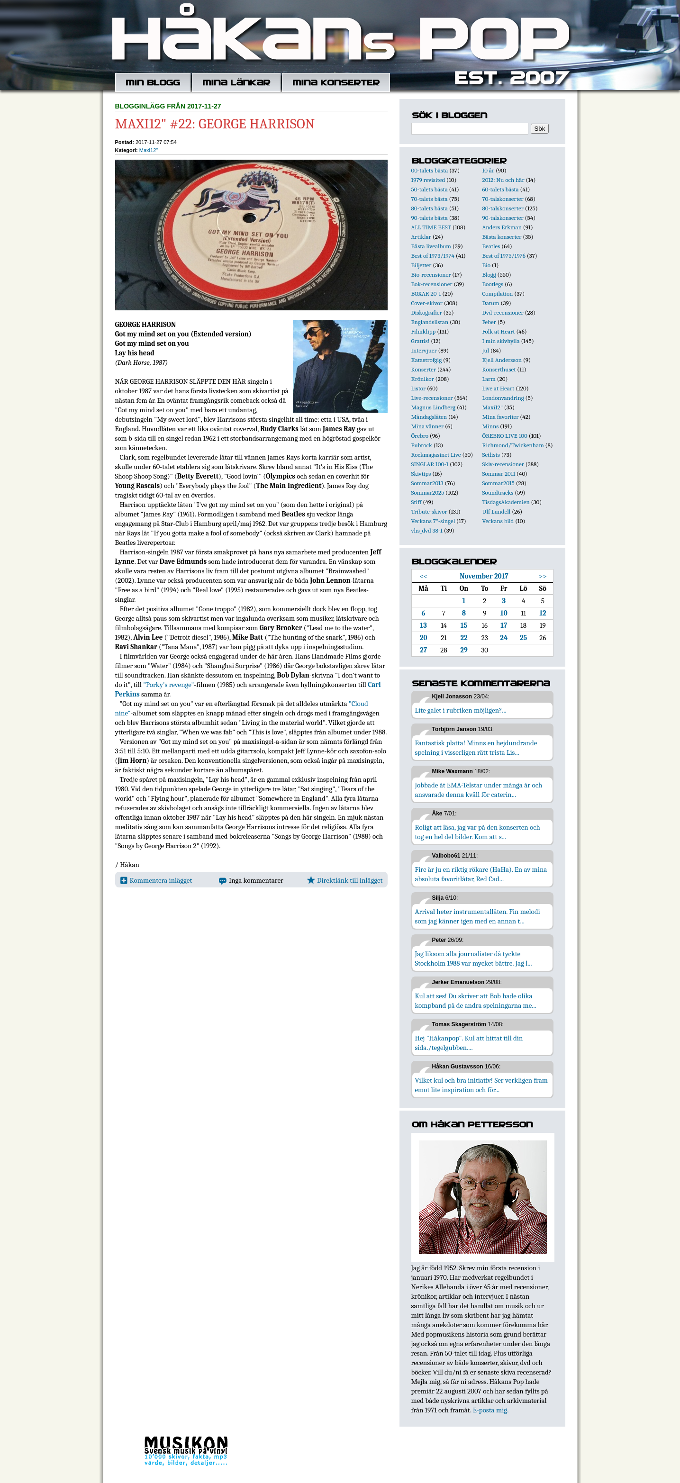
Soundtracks (498, 492)
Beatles (491, 246)
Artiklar (421, 236)
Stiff (416, 502)
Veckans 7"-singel (433, 520)
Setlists (491, 454)
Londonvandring (503, 397)
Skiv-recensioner (503, 464)
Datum (490, 303)
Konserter (423, 369)
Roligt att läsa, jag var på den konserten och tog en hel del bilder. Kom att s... (477, 832)
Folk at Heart (498, 331)
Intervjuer (424, 350)
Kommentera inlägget (156, 880)
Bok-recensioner (432, 284)
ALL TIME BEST (431, 227)
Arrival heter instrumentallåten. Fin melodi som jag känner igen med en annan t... (477, 916)
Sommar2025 (427, 492)
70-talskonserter (503, 198)
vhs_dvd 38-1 (427, 530)
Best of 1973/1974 (432, 255)
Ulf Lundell (496, 511)
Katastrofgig (426, 359)
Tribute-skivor (429, 511)
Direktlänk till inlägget (344, 880)
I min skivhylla (501, 340)
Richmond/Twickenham (513, 445)
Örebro (419, 435)
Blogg (489, 274)
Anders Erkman (502, 227)
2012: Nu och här (503, 179)
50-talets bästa (429, 189)
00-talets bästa (429, 170)
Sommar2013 (427, 483)
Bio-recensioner (431, 274)
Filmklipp (423, 331)
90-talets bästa (429, 217)
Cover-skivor (427, 303)
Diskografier (426, 312)
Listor (418, 388)
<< (423, 576)
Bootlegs (493, 284)
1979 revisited (428, 179)
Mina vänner (427, 426)
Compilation (497, 293)
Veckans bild (498, 520)
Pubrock (421, 445)
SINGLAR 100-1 (430, 464)
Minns (490, 426)
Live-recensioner (432, 397)
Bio (486, 265)
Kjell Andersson (502, 359)
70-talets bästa (429, 198)
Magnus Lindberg (433, 407)
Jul (486, 350)
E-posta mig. (490, 1410)
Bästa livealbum (431, 246)
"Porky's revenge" (168, 684)
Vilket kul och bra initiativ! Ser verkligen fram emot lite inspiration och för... (481, 1085)
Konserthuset (499, 369)
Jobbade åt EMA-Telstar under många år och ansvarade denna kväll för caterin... (479, 790)
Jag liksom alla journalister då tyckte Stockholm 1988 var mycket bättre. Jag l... (473, 958)
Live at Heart (498, 388)
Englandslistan (430, 322)
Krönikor (422, 378)
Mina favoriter (500, 416)
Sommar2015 (498, 483)
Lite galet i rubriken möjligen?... (461, 710)
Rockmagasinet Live (436, 454)
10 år (488, 170)
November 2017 (484, 576)
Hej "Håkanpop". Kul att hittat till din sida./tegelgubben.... (469, 1043)
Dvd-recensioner (503, 312)
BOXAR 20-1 (426, 293)
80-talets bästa (429, 208)
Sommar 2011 (499, 473)
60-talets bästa (500, 189)
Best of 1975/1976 (504, 255)
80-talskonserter (503, 208)
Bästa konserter (502, 236)
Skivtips (421, 473)
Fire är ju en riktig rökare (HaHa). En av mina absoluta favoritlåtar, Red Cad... (481, 874)
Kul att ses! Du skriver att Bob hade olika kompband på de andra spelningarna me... (475, 1001)
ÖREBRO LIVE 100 (504, 435)
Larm (489, 378)
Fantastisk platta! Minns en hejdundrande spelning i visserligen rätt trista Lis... (476, 748)
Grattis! (420, 340)
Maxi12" (148, 150)
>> (543, 576)
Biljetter (421, 265)
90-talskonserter (503, 217)
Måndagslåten (429, 416)
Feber (489, 322)
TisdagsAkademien (506, 502)
